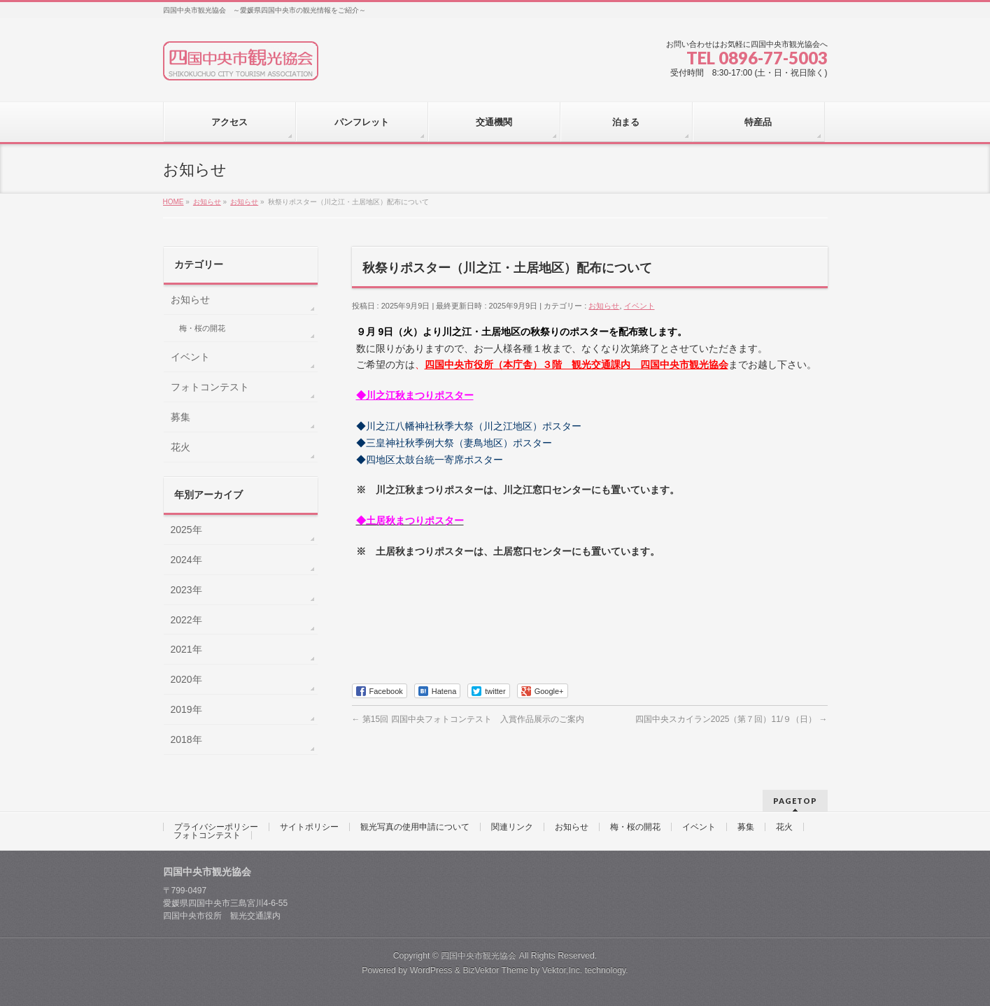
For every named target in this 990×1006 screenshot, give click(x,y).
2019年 (186, 709)
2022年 (186, 619)
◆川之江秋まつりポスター (415, 395)
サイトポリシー (309, 827)
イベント (639, 306)
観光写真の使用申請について (414, 827)
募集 (180, 417)
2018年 (186, 739)
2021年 (186, 649)
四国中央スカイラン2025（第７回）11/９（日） (731, 719)
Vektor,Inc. (562, 970)
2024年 (186, 559)
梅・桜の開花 (202, 328)
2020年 (186, 679)
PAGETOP (795, 800)
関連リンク (512, 827)
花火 (180, 447)
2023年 (186, 589)
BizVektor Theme (495, 970)
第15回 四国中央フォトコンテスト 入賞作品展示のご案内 (468, 719)
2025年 (186, 529)
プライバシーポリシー (216, 827)
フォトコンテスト (210, 386)
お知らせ (603, 306)
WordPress (431, 970)
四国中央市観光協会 (478, 956)
